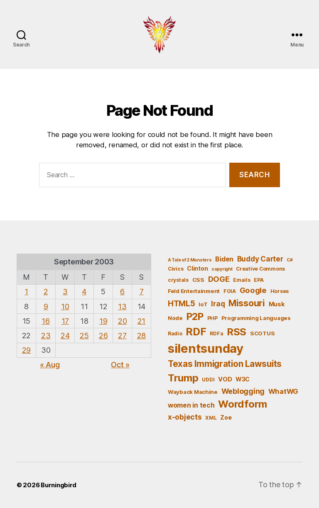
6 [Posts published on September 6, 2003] (122, 291)
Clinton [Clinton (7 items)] (197, 268)
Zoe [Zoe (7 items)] (225, 417)
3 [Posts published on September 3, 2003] (65, 291)
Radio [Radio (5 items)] (175, 333)
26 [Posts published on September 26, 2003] (103, 335)
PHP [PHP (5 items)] (212, 318)
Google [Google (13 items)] (253, 290)
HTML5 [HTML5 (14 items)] (181, 303)
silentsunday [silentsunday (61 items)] (205, 348)
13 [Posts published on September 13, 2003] (122, 306)
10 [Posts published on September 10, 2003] (65, 306)
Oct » (120, 364)
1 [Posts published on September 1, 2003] (26, 291)
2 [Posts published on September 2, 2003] (46, 291)
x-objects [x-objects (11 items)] (185, 417)
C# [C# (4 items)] (289, 260)
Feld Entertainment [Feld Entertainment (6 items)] (194, 291)
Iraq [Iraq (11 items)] (218, 303)
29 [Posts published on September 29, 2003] (26, 350)
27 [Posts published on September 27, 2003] (122, 335)
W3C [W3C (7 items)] (243, 379)
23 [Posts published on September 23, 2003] (45, 335)
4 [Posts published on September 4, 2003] (84, 291)
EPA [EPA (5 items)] (258, 280)
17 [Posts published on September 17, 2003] (65, 321)
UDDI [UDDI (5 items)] (208, 379)
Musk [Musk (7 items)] (277, 304)
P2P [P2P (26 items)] (195, 316)
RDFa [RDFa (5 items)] (216, 333)
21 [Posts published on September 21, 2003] (141, 321)
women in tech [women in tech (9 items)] (191, 405)
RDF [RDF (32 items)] (196, 331)
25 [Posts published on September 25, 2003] (84, 335)
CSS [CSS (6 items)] (198, 279)
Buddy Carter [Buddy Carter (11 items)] (260, 258)
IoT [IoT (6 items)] (203, 304)
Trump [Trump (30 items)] (183, 378)
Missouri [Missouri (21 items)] (246, 303)
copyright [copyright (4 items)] (222, 269)
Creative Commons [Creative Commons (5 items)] (260, 269)
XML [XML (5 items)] (210, 418)
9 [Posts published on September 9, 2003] (46, 306)
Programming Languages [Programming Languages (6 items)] (256, 318)
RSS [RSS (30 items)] (236, 332)
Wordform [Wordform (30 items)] (242, 404)
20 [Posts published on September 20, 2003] (122, 321)
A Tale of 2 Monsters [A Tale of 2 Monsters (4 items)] (190, 260)
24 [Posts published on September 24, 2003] (65, 335)
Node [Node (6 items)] (175, 318)
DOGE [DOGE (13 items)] (219, 278)
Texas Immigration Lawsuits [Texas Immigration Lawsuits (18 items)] (225, 364)
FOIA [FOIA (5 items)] (229, 291)
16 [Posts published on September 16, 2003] (45, 321)
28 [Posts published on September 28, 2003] (141, 335)
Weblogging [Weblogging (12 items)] (243, 391)
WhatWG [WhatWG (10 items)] (283, 391)
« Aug (50, 364)
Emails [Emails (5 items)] (241, 280)
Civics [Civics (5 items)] (175, 269)
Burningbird (58, 485)
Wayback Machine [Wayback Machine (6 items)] (193, 391)
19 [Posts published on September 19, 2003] (103, 321)
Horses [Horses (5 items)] (279, 291)
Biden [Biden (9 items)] (224, 259)
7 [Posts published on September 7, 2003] (142, 291)
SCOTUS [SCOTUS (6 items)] (262, 333)
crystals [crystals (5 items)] (178, 280)
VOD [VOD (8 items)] (225, 379)
